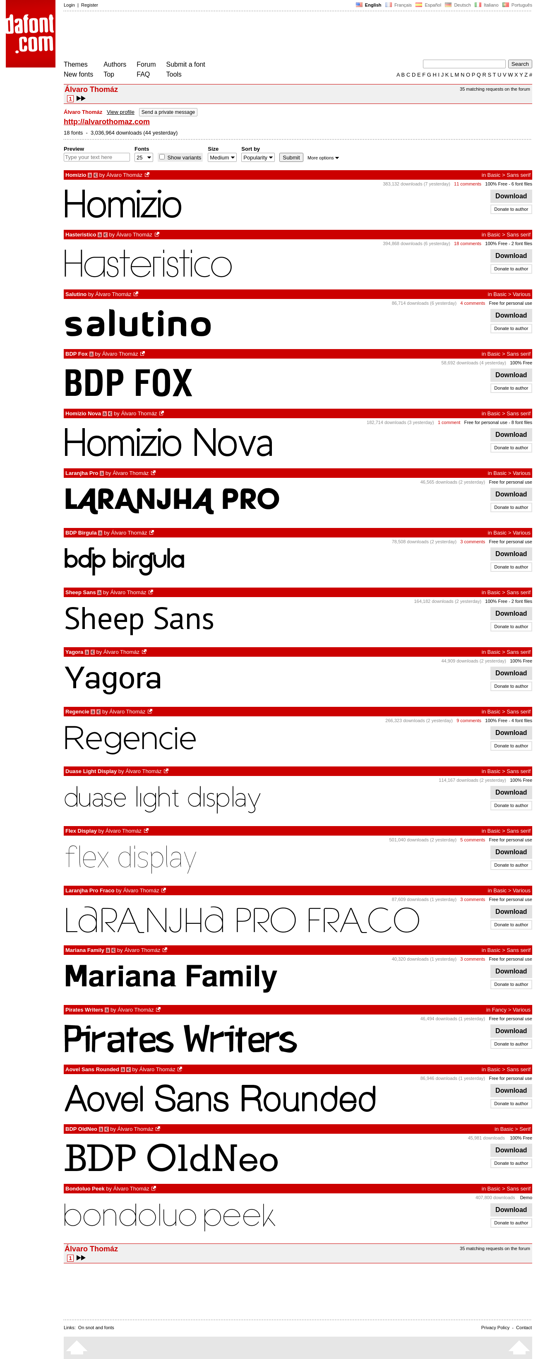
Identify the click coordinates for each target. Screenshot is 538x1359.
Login (69, 4)
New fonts (78, 74)
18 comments (467, 243)
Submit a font (185, 64)
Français (398, 4)
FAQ (143, 74)
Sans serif (519, 175)
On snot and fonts (96, 1327)
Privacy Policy (495, 1327)
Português (516, 4)
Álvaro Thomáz (124, 175)
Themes (76, 64)
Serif (525, 1129)
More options (323, 157)
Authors (114, 64)
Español (428, 4)
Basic (494, 175)
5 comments (472, 839)
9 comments (468, 720)
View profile (120, 112)
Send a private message (168, 112)
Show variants (183, 157)
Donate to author (511, 209)
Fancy (499, 1010)
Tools (174, 74)
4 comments (472, 303)
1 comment (449, 422)
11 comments (467, 183)
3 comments (472, 541)
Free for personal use (510, 303)
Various (522, 294)
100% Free (496, 183)
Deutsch (458, 4)
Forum (146, 64)
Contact (524, 1327)
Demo (526, 1197)
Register (89, 4)
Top (108, 74)
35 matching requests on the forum (495, 89)
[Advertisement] (214, 36)
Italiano (486, 4)
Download (511, 196)
